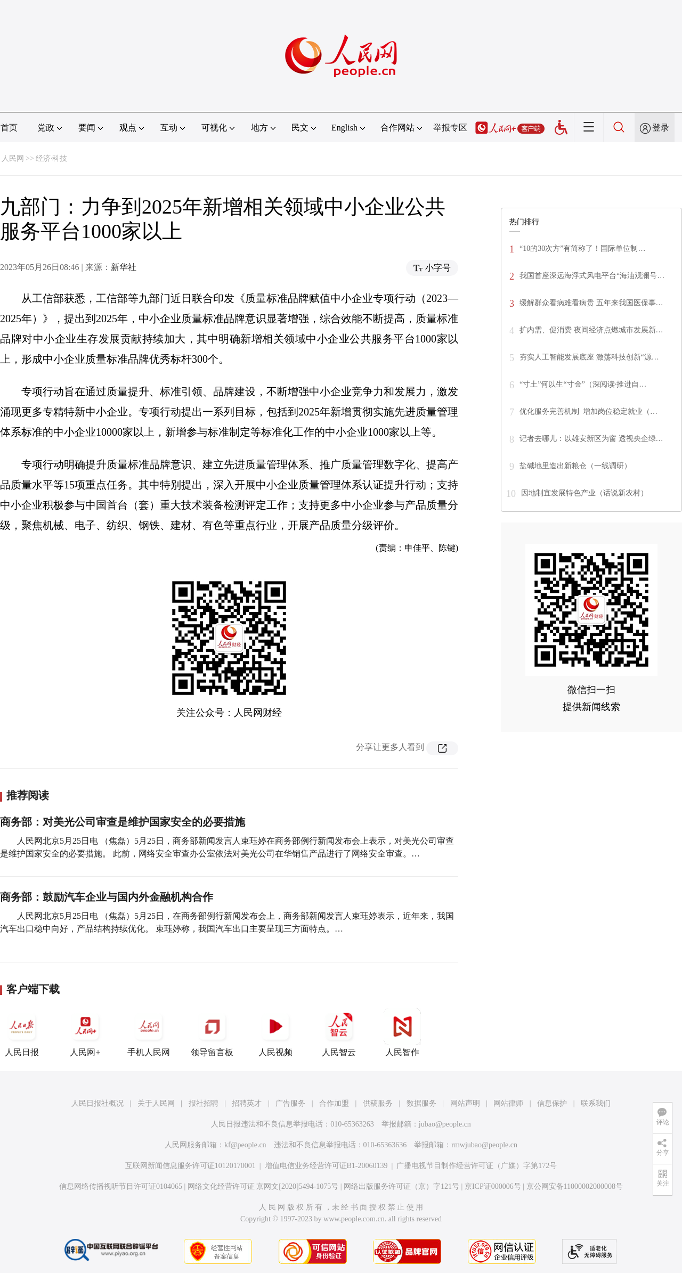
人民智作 (402, 1032)
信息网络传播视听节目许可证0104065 (120, 1186)
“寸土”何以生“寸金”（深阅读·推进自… (582, 384)
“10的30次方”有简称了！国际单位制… (582, 248)
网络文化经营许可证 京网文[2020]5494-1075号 (263, 1186)
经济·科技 (52, 158)
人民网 (13, 158)
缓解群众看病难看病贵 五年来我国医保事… (591, 303)
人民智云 (339, 1032)
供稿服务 (378, 1103)
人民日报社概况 (97, 1103)
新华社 (123, 267)
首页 (9, 127)
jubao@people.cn (445, 1124)
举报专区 (450, 127)
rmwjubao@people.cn (484, 1145)
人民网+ (85, 1032)
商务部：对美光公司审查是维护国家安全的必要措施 (122, 822)
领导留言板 (212, 1032)
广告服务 (290, 1103)
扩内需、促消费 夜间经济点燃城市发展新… (591, 330)
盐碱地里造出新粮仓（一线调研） (575, 466)
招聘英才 (247, 1103)
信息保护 (552, 1103)
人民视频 (275, 1032)
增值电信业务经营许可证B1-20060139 (326, 1166)
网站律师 (508, 1103)
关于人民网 (156, 1103)
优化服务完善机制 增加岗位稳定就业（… (588, 411)
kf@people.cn (245, 1145)
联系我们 (596, 1103)
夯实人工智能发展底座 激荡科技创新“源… (589, 357)
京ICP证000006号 (493, 1186)
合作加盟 (334, 1103)
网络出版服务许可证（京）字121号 (401, 1186)
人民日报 (21, 1032)
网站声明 (465, 1103)
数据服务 (421, 1103)
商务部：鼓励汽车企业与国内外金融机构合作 (106, 897)
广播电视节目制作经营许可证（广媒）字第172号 (476, 1166)
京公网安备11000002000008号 (574, 1186)
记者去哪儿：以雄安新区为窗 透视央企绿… (591, 439)
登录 (660, 127)
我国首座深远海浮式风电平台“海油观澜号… (591, 276)
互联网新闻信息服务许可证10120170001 (190, 1166)
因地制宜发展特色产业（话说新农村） (584, 493)
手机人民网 (148, 1032)
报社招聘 (203, 1103)
